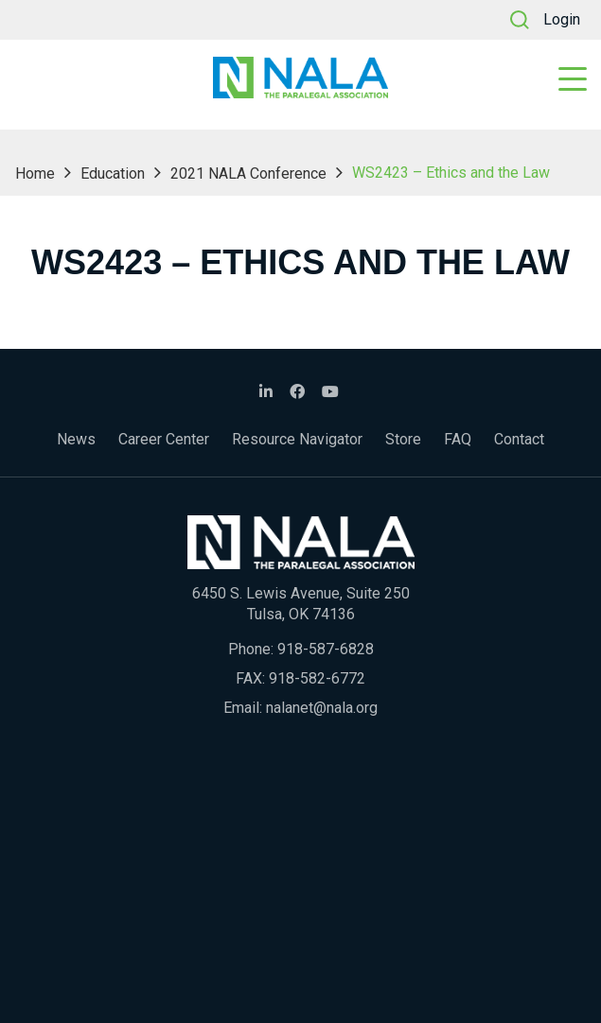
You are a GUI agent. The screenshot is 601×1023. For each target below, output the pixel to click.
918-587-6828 (325, 649)
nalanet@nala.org (322, 708)
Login (561, 19)
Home (35, 173)
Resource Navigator (297, 439)
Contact (519, 439)
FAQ (457, 439)
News (76, 439)
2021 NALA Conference (248, 173)
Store (403, 439)
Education (112, 173)
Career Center (163, 439)
